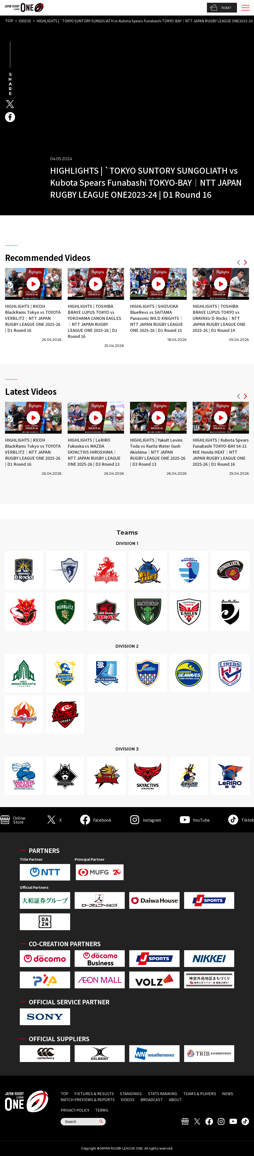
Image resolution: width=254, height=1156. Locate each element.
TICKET (220, 8)
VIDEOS (25, 20)
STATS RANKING (162, 1093)
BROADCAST (152, 1099)
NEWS (227, 1093)
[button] (238, 263)
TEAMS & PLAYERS (199, 1093)
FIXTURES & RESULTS (94, 1093)
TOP (9, 21)
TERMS (101, 1110)
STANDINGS (131, 1093)
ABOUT (175, 1099)
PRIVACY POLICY (75, 1110)
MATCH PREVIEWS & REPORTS (88, 1099)
